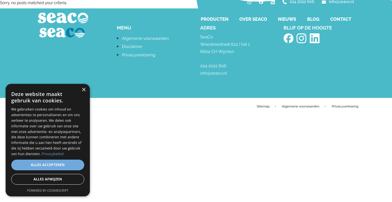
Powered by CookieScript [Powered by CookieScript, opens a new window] (48, 190)
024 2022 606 (213, 65)
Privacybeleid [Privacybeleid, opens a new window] (53, 154)
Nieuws (287, 19)
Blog (313, 19)
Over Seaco (253, 19)
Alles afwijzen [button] (47, 179)
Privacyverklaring (138, 55)
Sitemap (263, 106)
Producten (215, 19)
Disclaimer (132, 46)
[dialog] (48, 140)
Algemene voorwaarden (145, 38)
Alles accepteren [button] (48, 164)
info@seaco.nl (213, 73)
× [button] (83, 90)
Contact (340, 19)
